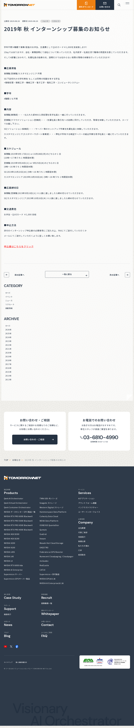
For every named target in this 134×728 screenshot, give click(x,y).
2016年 (8, 370)
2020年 (8, 355)
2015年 (8, 374)
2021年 (8, 351)
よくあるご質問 (46, 637)
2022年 (8, 347)
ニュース (9, 303)
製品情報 (11, 494)
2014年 (8, 378)
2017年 (8, 366)
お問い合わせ (47, 626)
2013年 (8, 382)
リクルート (10, 306)
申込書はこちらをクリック (19, 246)
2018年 (8, 362)
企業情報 (85, 523)
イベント (9, 299)
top (6, 462)
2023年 (8, 343)
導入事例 (12, 598)
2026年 (8, 332)
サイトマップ (8, 664)
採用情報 (46, 598)
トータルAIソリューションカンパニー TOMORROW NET (26, 671)
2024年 (8, 339)
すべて (8, 295)
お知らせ (16, 462)
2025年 (8, 335)
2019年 (8, 358)
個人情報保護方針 (21, 664)
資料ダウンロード (50, 615)
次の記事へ (114, 275)
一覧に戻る (67, 275)
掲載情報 (9, 310)
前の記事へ (19, 275)
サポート (10, 609)
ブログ (7, 637)
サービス (84, 494)
